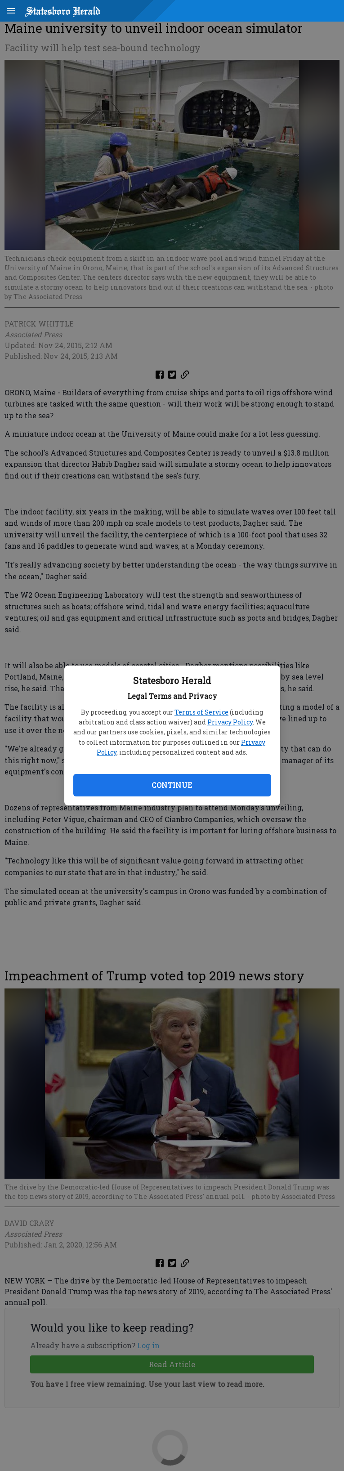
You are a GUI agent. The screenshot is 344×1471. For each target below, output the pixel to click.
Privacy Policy (230, 722)
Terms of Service (201, 712)
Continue (172, 785)
